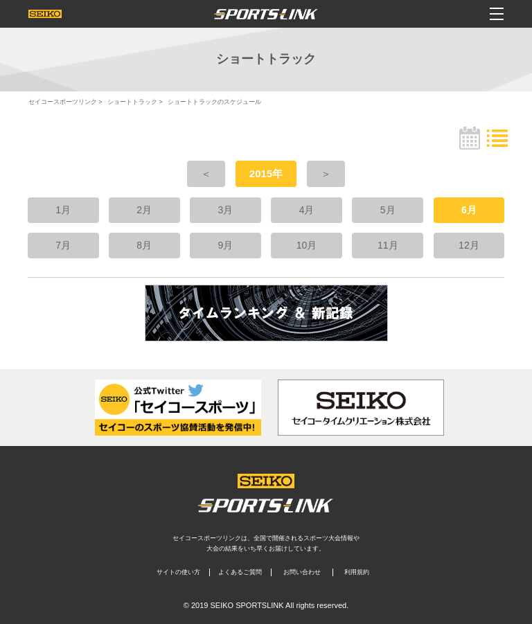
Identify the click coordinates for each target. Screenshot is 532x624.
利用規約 (356, 572)
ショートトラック (132, 101)
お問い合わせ (302, 572)
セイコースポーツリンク (62, 101)
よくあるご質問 (240, 572)
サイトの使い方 (178, 572)
